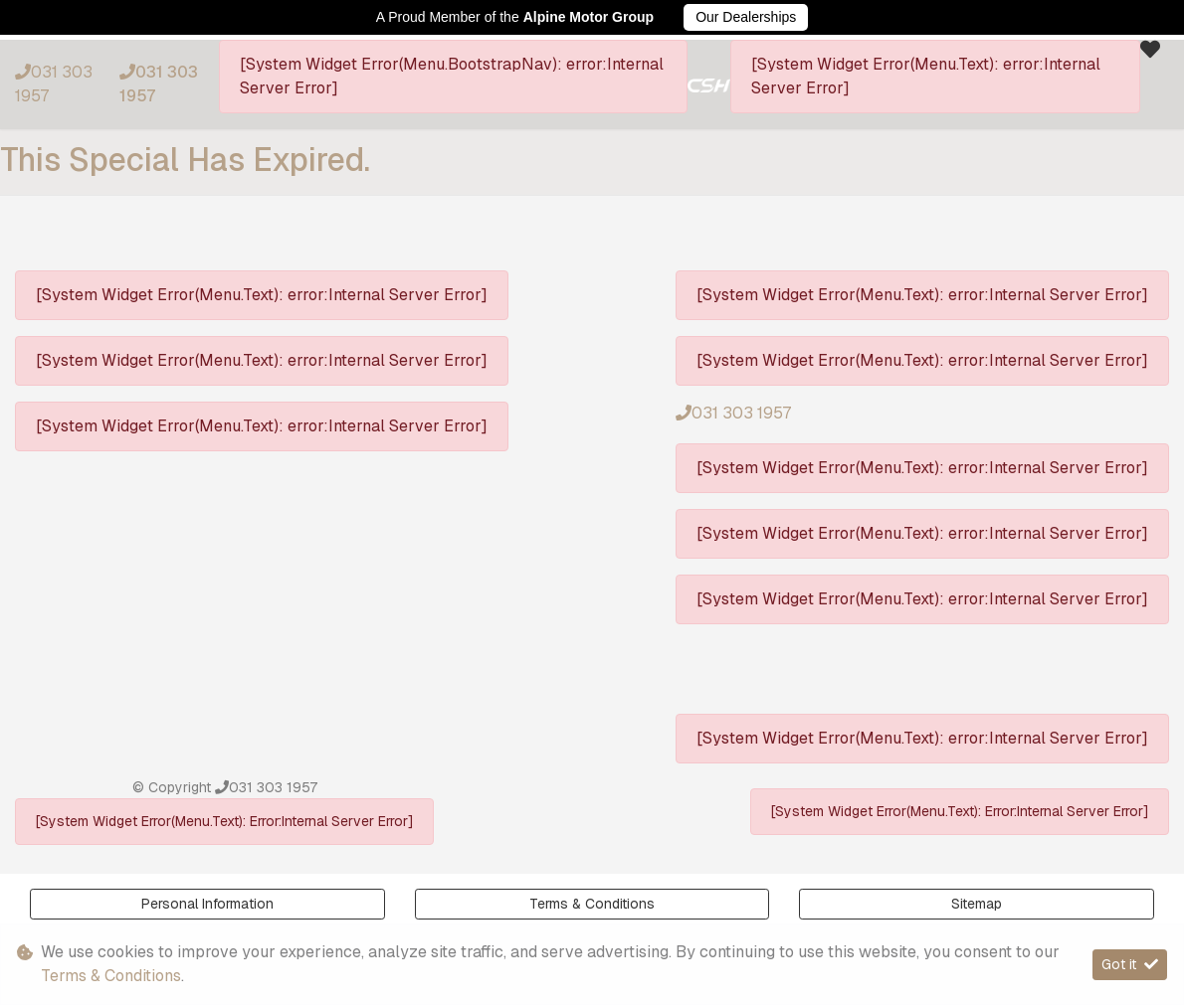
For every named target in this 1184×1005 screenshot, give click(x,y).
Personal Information (207, 904)
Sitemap (976, 904)
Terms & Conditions (592, 904)
